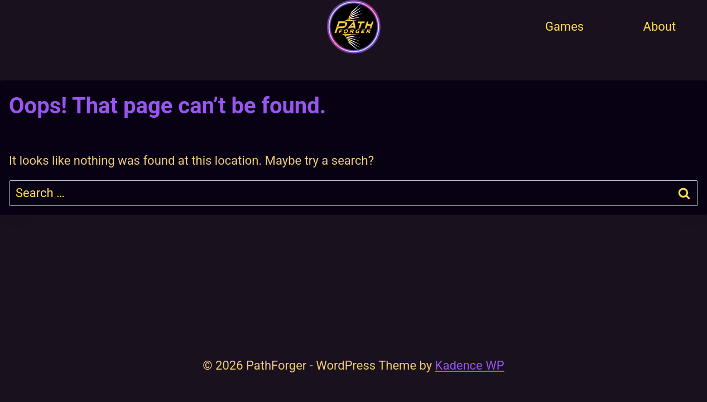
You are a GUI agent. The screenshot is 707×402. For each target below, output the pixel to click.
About (659, 27)
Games (564, 27)
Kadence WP (469, 365)
